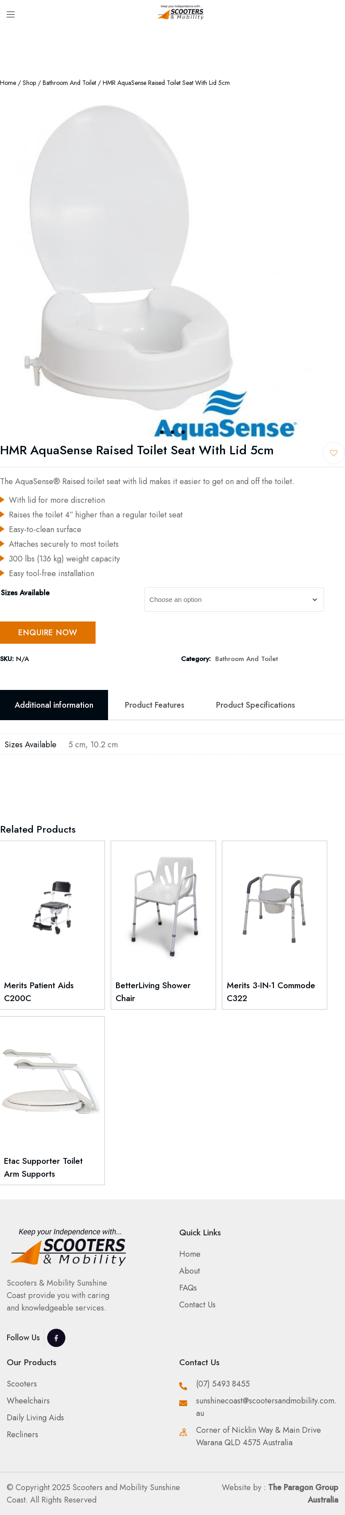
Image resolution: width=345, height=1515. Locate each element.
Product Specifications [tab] (255, 705)
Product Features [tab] (155, 705)
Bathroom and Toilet (69, 82)
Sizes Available (25, 593)
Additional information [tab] (54, 705)
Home (8, 82)
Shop (29, 82)
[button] (334, 453)
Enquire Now (47, 632)
